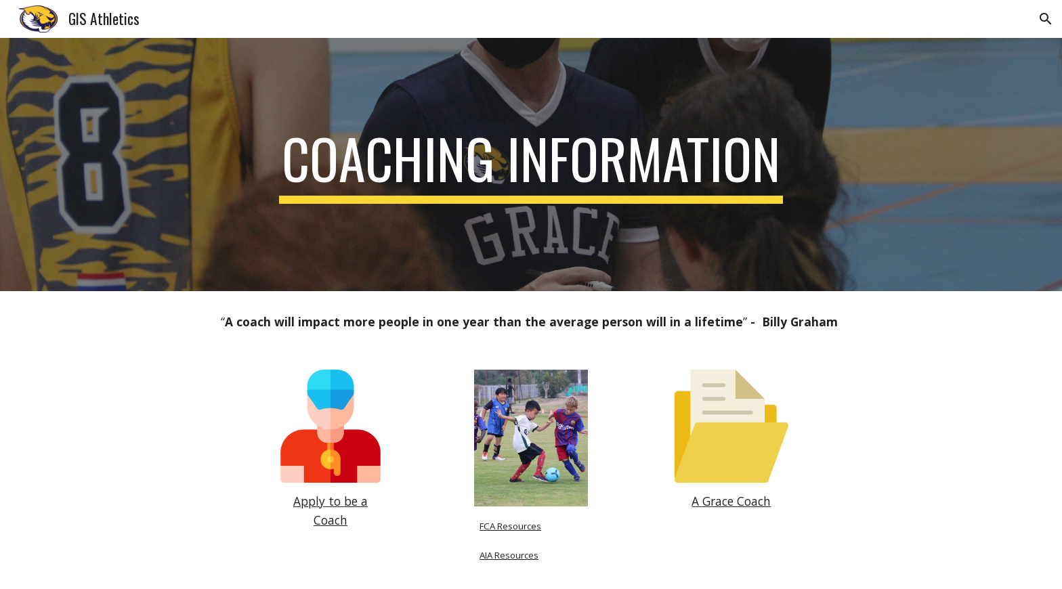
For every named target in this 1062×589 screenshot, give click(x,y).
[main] (531, 164)
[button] (1045, 19)
